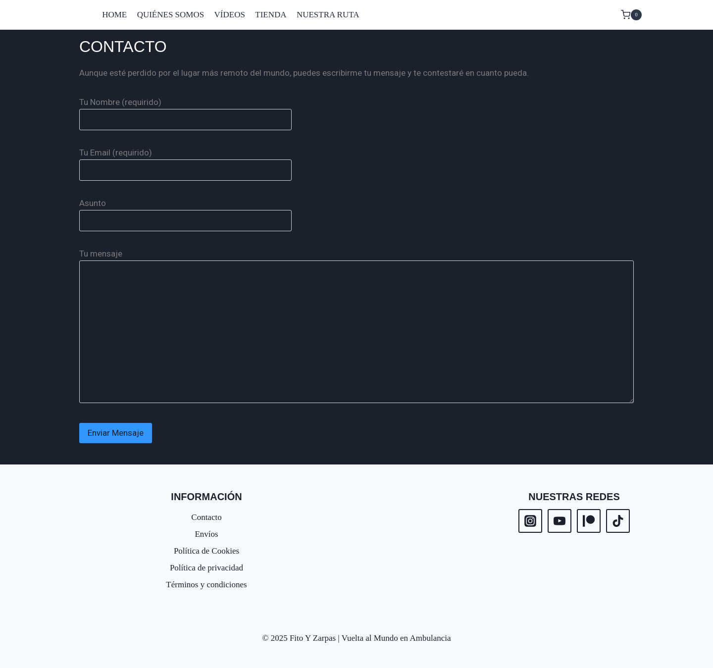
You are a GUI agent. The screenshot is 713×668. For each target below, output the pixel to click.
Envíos (206, 534)
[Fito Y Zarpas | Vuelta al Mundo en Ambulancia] (81, 14)
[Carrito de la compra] (631, 14)
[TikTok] (618, 521)
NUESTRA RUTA (328, 14)
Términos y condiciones (206, 584)
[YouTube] (559, 521)
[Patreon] (589, 521)
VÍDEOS (229, 14)
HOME (114, 14)
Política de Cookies (206, 551)
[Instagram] (530, 521)
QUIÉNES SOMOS (170, 14)
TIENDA (270, 14)
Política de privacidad (206, 567)
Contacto (206, 517)
